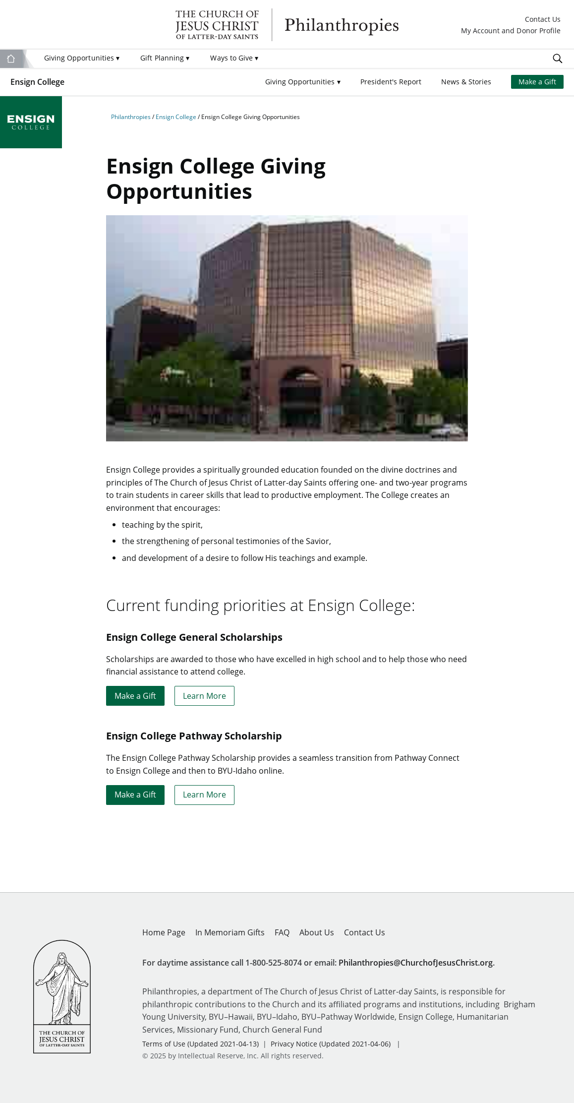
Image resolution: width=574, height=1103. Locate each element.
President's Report (390, 82)
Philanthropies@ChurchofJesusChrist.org (416, 962)
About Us (316, 932)
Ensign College (37, 81)
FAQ (282, 932)
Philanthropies (287, 25)
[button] (303, 82)
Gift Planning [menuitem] (164, 58)
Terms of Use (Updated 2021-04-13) (200, 1044)
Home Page (163, 932)
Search (558, 58)
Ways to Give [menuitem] (234, 58)
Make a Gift (537, 82)
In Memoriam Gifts (230, 932)
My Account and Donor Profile (511, 31)
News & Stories (466, 82)
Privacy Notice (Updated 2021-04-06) (331, 1044)
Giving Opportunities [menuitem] (81, 58)
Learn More (204, 695)
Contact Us (543, 19)
